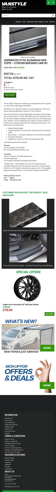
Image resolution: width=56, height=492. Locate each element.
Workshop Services (11, 425)
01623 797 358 (7, 9)
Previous (4, 295)
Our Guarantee (10, 422)
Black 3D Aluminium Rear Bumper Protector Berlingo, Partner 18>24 (28, 230)
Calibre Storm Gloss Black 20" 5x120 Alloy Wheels (21, 305)
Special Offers (28, 272)
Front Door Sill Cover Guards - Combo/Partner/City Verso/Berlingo (28, 265)
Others (52, 21)
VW (23, 21)
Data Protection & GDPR (12, 452)
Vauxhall (29, 21)
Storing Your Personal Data (14, 450)
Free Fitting (8, 420)
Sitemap (7, 433)
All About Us (9, 418)
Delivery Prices (9, 458)
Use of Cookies (10, 446)
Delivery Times (9, 460)
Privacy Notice (10, 439)
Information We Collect (13, 443)
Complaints (8, 469)
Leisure (18, 21)
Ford (46, 21)
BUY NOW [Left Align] (10, 95)
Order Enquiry (9, 427)
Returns (7, 467)
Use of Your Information (13, 448)
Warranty (8, 464)
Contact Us (9, 429)
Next (52, 295)
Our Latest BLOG (10, 431)
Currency (8, 462)
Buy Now (49, 314)
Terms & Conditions (11, 441)
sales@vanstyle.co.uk (12, 486)
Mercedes (39, 21)
